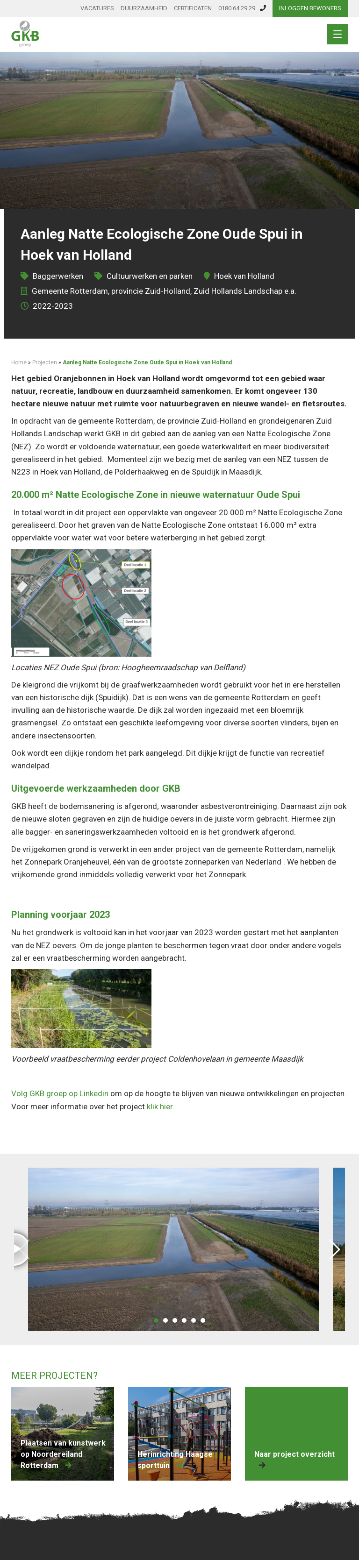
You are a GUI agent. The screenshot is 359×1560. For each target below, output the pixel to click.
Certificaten (193, 8)
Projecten (44, 362)
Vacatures (97, 8)
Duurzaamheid (144, 8)
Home (19, 362)
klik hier (159, 1106)
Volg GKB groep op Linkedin (59, 1093)
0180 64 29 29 (242, 8)
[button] (156, 1320)
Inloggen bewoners (310, 8)
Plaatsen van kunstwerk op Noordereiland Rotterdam (63, 1454)
